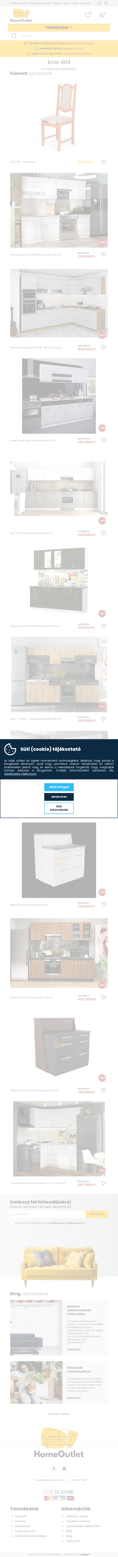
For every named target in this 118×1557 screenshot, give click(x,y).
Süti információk (59, 808)
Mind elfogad (59, 787)
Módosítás (59, 797)
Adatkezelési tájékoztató (20, 774)
